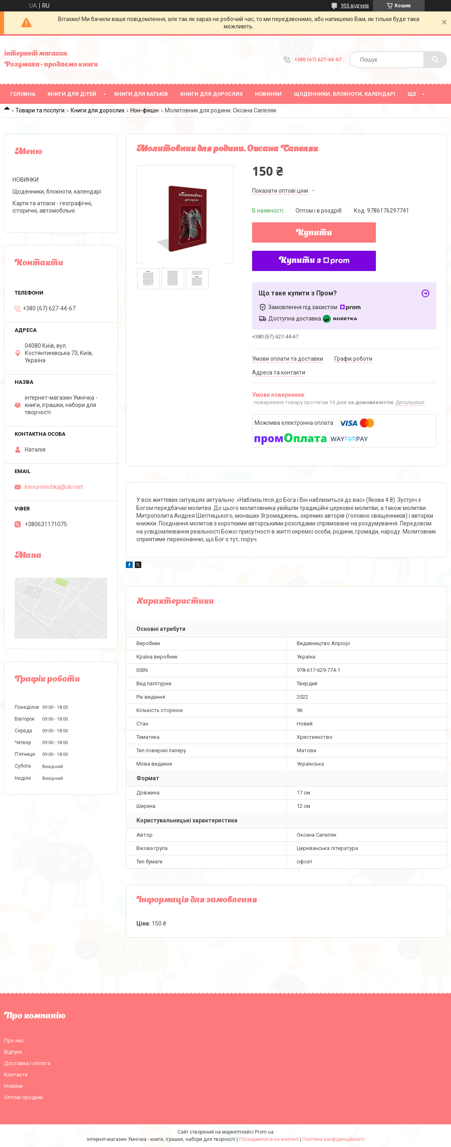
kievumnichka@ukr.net (54, 487)
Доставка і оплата (27, 1063)
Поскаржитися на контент (269, 1139)
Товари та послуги (40, 110)
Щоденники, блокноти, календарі (344, 94)
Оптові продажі (23, 1097)
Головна (22, 94)
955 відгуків (355, 6)
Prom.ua (264, 1132)
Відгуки (13, 1052)
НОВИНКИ (268, 94)
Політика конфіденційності (333, 1139)
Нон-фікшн (144, 110)
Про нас (14, 1040)
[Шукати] (435, 59)
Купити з (314, 261)
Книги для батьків (141, 94)
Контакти (16, 1075)
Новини (13, 1086)
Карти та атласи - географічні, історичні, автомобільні (52, 207)
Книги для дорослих (211, 94)
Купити (314, 233)
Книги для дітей (71, 94)
